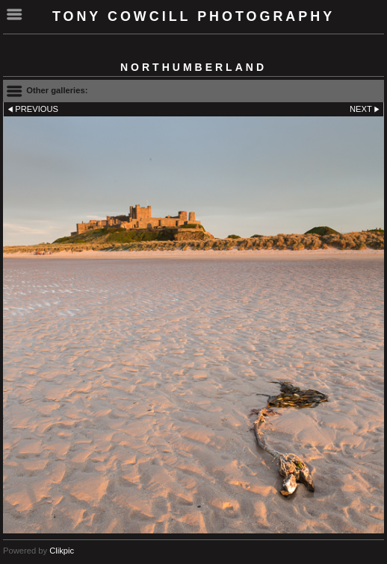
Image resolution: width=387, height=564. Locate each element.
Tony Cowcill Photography (193, 16)
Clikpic (61, 550)
